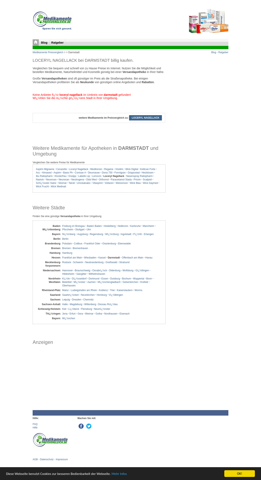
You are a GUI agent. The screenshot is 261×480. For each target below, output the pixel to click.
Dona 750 (107, 172)
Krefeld (144, 282)
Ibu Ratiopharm (44, 176)
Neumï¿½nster (102, 309)
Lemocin (96, 176)
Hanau (148, 257)
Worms (138, 290)
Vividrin (119, 169)
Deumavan (94, 172)
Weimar (89, 313)
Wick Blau (135, 183)
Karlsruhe (135, 226)
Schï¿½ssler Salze (46, 183)
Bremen (66, 248)
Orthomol (104, 179)
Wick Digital (131, 169)
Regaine (108, 169)
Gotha (98, 313)
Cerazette (61, 169)
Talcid (72, 183)
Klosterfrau (60, 176)
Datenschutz (47, 459)
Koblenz (103, 290)
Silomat (62, 183)
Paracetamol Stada (121, 179)
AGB (35, 459)
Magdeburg (76, 304)
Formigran (120, 172)
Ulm (88, 229)
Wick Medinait (58, 186)
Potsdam (67, 243)
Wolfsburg (127, 270)
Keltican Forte (147, 169)
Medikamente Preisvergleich (48, 52)
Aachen (91, 282)
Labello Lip (84, 176)
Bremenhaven (80, 248)
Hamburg (67, 253)
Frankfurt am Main (72, 257)
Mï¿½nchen (68, 318)
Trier (112, 290)
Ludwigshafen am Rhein (84, 290)
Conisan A (80, 172)
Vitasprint (97, 183)
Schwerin (78, 262)
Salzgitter (81, 274)
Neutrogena (77, 179)
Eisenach (124, 313)
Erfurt (72, 313)
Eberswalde (124, 243)
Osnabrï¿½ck (99, 270)
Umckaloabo (84, 183)
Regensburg (96, 234)
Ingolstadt (126, 234)
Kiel (64, 309)
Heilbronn (123, 226)
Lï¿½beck (73, 309)
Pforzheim (67, 229)
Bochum (126, 278)
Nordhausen (110, 313)
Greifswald (111, 262)
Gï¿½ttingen (142, 270)
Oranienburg (109, 243)
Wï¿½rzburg (112, 234)
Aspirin (57, 172)
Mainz (65, 290)
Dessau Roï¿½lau (108, 304)
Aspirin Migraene (45, 169)
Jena (64, 313)
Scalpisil (147, 179)
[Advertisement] (99, 377)
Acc (38, 172)
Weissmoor (122, 183)
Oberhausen (69, 285)
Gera (80, 313)
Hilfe (35, 427)
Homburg (102, 295)
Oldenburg (114, 270)
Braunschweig (82, 270)
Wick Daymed (150, 183)
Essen (104, 278)
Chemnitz (88, 299)
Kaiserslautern (125, 290)
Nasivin (40, 179)
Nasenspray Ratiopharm (139, 176)
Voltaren (109, 183)
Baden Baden (94, 226)
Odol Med (91, 179)
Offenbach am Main (132, 257)
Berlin (65, 238)
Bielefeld (67, 282)
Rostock (66, 262)
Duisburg (115, 278)
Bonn (149, 278)
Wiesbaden (90, 257)
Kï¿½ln (66, 278)
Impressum (62, 459)
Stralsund (124, 262)
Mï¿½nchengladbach (109, 282)
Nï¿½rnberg (68, 234)
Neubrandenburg (94, 262)
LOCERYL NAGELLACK (145, 117)
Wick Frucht (42, 186)
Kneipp (72, 176)
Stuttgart (79, 229)
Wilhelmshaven (96, 274)
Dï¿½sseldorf (79, 278)
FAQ (35, 424)
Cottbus (78, 243)
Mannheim (148, 226)
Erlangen (149, 234)
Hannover (67, 270)
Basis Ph (68, 172)
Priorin (137, 179)
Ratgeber (57, 42)
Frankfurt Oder (92, 243)
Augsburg (82, 234)
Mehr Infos (119, 474)
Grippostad (134, 172)
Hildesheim (68, 274)
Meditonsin (96, 169)
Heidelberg (110, 226)
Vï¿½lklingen (116, 295)
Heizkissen (148, 172)
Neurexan (51, 179)
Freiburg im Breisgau (73, 226)
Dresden (76, 299)
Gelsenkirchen (130, 282)
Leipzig (66, 299)
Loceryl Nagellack (78, 169)
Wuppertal (138, 278)
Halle (65, 304)
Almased (47, 172)
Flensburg (86, 309)
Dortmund (93, 278)
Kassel (102, 257)
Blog (44, 42)
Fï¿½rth (137, 234)
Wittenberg (90, 304)
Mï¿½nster (79, 282)
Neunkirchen (88, 295)
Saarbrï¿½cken (70, 295)
